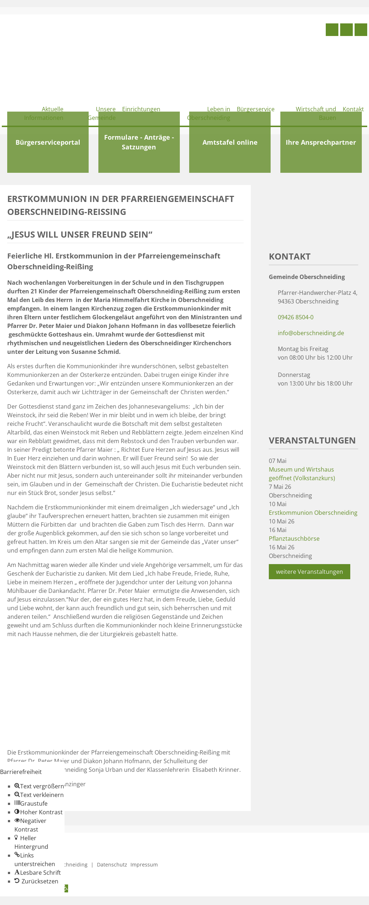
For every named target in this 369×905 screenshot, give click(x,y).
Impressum (144, 864)
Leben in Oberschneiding (208, 113)
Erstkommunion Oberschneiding (313, 513)
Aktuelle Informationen (43, 113)
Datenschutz (112, 864)
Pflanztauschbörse (294, 538)
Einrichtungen (141, 109)
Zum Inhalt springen (27, 901)
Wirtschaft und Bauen (316, 113)
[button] (39, 786)
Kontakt (353, 109)
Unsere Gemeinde (102, 113)
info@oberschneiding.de (311, 333)
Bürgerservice (256, 109)
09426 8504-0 (296, 317)
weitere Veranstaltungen (309, 572)
